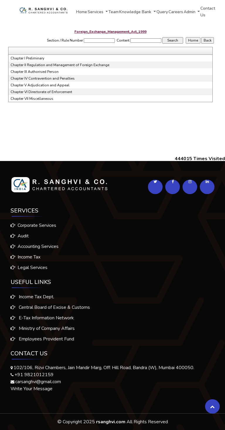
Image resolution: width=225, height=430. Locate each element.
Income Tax (23, 257)
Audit (17, 236)
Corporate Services (31, 225)
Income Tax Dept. (32, 299)
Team (113, 12)
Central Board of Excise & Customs (50, 309)
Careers (175, 12)
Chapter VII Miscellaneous (32, 98)
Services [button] (96, 12)
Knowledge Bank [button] (135, 12)
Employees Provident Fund (42, 341)
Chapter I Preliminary (27, 58)
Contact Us (207, 12)
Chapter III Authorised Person (35, 71)
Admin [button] (190, 12)
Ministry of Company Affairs (43, 331)
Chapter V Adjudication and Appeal (40, 85)
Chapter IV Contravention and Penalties (43, 78)
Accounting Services (32, 246)
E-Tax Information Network (42, 320)
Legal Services (26, 267)
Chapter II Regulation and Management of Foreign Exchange (60, 65)
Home (81, 12)
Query (162, 12)
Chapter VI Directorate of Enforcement (41, 92)
